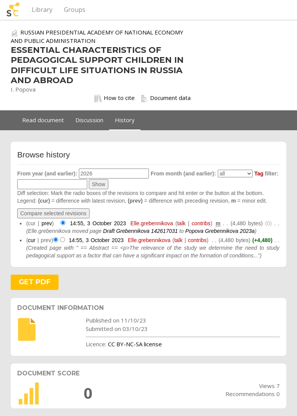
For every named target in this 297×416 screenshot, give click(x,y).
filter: (266, 173)
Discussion (89, 120)
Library (42, 9)
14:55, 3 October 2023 (98, 223)
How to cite (114, 98)
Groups (74, 9)
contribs (201, 223)
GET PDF (35, 282)
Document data (165, 98)
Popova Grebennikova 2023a (220, 231)
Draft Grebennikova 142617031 (140, 231)
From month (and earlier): (183, 173)
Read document (43, 120)
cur (31, 240)
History (125, 120)
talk (181, 223)
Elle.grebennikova (152, 223)
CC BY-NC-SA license (135, 344)
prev (47, 223)
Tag (258, 173)
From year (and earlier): (47, 173)
